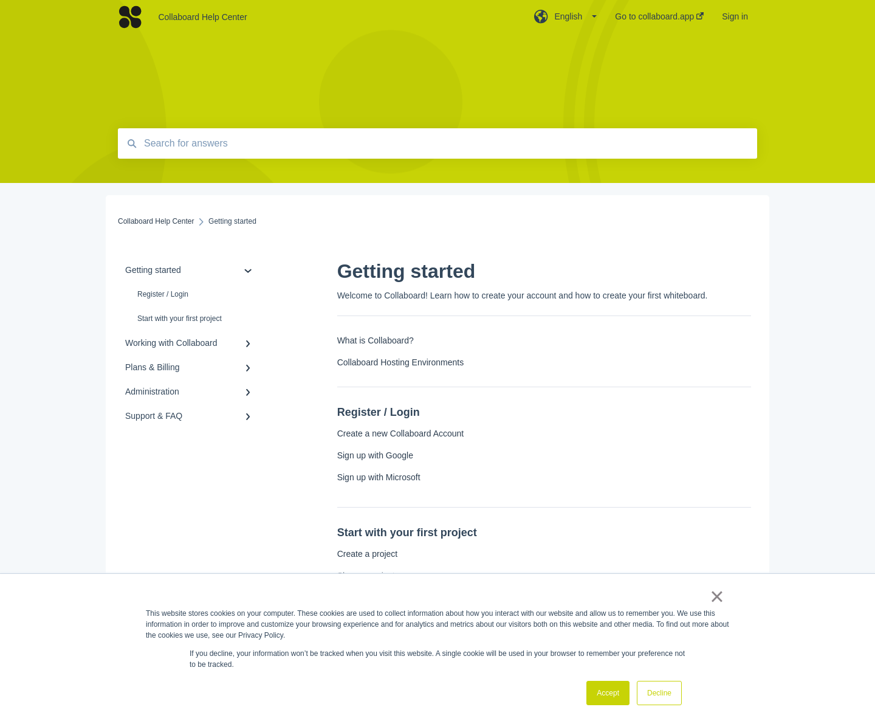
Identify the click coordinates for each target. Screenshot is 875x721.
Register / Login (162, 294)
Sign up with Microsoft (378, 477)
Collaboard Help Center (202, 17)
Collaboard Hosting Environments (400, 362)
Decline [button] (659, 693)
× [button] (717, 596)
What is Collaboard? (375, 340)
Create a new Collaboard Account (400, 433)
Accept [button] (608, 693)
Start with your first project (179, 318)
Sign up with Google (375, 455)
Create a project (367, 554)
